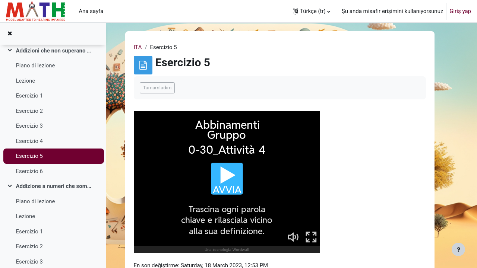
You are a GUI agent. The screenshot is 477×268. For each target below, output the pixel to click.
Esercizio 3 (29, 125)
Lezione (25, 80)
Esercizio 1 (29, 95)
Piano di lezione (35, 65)
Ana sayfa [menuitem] (91, 11)
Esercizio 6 (29, 171)
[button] (311, 11)
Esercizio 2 (29, 111)
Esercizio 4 (29, 141)
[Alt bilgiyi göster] (458, 249)
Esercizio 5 (29, 156)
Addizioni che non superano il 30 (53, 50)
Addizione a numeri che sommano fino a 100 (53, 186)
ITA (144, 47)
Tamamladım (163, 88)
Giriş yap (460, 11)
